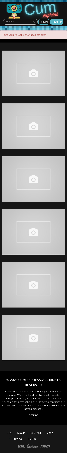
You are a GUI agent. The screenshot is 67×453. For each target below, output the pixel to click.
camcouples (37, 398)
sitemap (33, 414)
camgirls (54, 394)
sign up (57, 22)
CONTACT (35, 432)
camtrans (20, 398)
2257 (50, 432)
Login (44, 22)
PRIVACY (17, 438)
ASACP (21, 432)
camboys (9, 398)
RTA (9, 432)
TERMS (32, 438)
